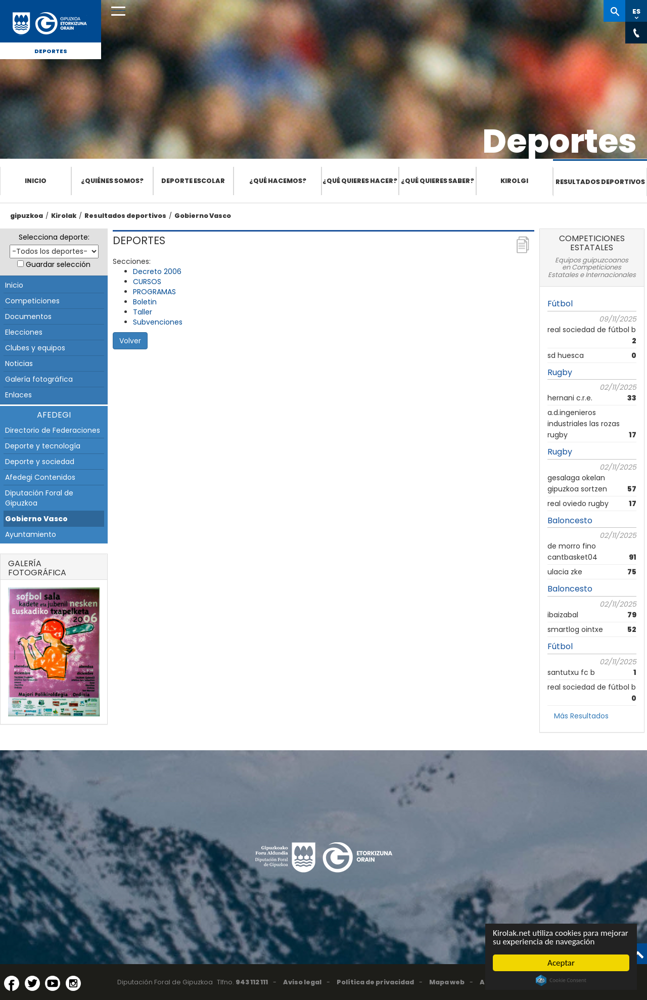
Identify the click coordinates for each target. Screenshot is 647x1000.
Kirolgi (514, 180)
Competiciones (32, 301)
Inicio (36, 180)
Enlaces (18, 395)
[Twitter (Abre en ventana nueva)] (32, 983)
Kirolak (63, 215)
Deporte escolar (193, 180)
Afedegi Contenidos (40, 477)
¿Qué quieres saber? (437, 180)
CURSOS (147, 282)
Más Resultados (581, 716)
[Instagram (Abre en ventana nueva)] (73, 983)
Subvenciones (157, 322)
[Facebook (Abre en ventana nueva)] (11, 983)
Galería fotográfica (39, 379)
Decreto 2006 (157, 271)
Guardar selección (58, 264)
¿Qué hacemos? (277, 180)
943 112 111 (252, 982)
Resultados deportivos (600, 181)
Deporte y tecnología (42, 446)
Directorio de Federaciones (52, 430)
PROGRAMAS (154, 292)
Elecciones (23, 332)
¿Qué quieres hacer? (359, 180)
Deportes (50, 51)
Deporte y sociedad (39, 462)
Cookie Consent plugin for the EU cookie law (561, 980)
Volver (130, 341)
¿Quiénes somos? (112, 180)
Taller (142, 312)
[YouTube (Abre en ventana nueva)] (52, 983)
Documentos (28, 316)
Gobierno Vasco (202, 215)
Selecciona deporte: (54, 237)
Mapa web (447, 982)
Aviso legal (302, 982)
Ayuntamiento (30, 534)
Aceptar (561, 963)
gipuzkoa (26, 215)
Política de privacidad (375, 982)
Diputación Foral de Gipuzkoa (39, 498)
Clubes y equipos (35, 348)
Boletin (145, 302)
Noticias (19, 363)
